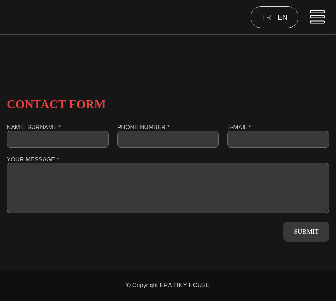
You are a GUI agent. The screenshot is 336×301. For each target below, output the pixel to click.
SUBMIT (306, 231)
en (282, 17)
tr (267, 17)
